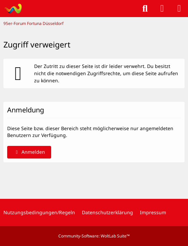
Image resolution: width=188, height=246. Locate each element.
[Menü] (179, 8)
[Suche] (145, 8)
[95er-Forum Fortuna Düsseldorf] (13, 8)
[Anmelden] (162, 8)
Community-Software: (94, 236)
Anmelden (29, 152)
